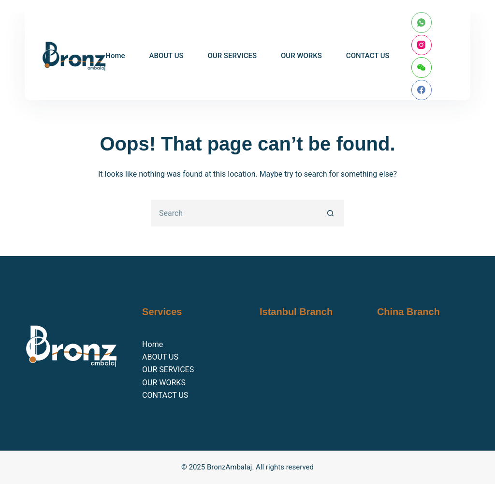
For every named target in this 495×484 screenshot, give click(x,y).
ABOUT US (166, 55)
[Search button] (331, 213)
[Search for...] (234, 213)
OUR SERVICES (232, 55)
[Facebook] (421, 90)
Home (115, 55)
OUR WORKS (301, 55)
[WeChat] (421, 67)
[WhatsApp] (421, 22)
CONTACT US (368, 55)
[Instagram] (421, 45)
